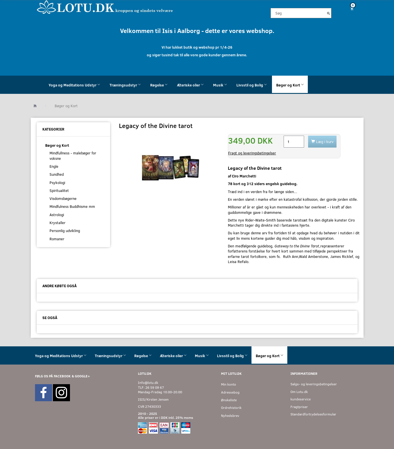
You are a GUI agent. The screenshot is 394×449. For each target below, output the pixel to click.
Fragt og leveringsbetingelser (252, 153)
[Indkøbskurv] (349, 9)
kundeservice (300, 399)
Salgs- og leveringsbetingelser (313, 384)
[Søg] (328, 13)
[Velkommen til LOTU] (105, 7)
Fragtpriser (299, 407)
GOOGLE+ (82, 376)
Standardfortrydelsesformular (313, 414)
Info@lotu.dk (148, 382)
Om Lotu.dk (299, 392)
